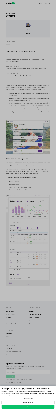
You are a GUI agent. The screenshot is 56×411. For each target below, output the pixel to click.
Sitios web (8, 317)
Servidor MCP (9, 330)
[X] (9, 382)
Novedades (9, 333)
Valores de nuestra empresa (13, 351)
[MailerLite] (10, 3)
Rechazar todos (28, 402)
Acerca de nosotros (11, 345)
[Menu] (49, 3)
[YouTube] (12, 382)
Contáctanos (9, 358)
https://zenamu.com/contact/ (38, 68)
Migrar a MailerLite (34, 317)
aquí (34, 75)
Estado (8, 336)
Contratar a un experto (35, 314)
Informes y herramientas (29, 51)
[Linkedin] (15, 382)
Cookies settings (28, 398)
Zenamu (8, 44)
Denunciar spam (33, 323)
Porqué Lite (9, 348)
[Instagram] (17, 382)
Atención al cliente (34, 320)
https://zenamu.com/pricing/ (13, 61)
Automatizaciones (10, 314)
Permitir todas (28, 407)
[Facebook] (6, 382)
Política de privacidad (27, 379)
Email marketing (10, 311)
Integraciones (9, 320)
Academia (31, 311)
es (41, 3)
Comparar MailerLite (11, 323)
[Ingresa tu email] (28, 372)
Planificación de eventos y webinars (14, 51)
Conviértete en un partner (13, 354)
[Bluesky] (20, 382)
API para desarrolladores (12, 327)
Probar (28, 33)
